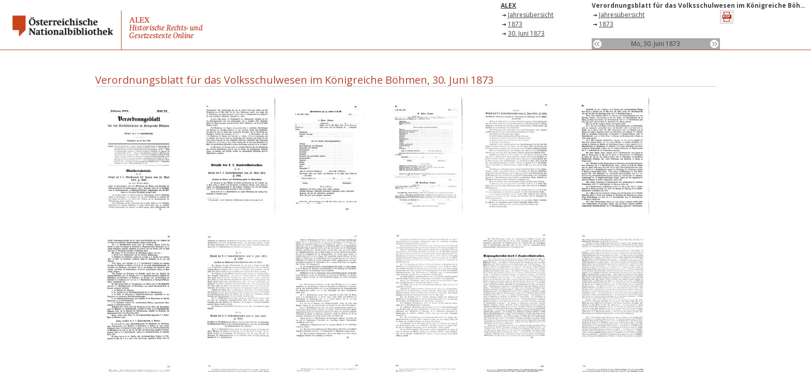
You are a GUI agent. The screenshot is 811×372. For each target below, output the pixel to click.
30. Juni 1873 (526, 33)
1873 (515, 24)
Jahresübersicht (530, 14)
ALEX (508, 5)
